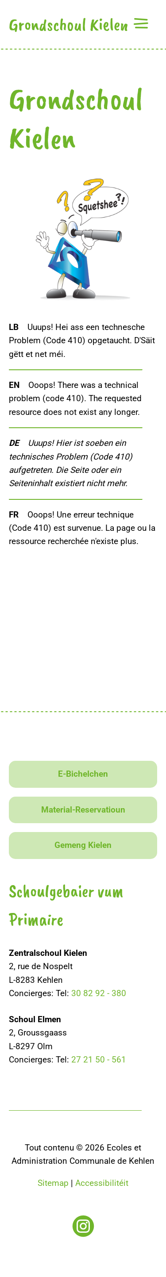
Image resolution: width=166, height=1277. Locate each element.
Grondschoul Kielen (68, 24)
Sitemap (53, 1183)
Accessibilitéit (101, 1183)
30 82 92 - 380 (98, 993)
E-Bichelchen (83, 774)
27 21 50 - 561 (98, 1060)
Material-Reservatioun (83, 810)
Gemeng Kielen (83, 845)
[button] (140, 23)
